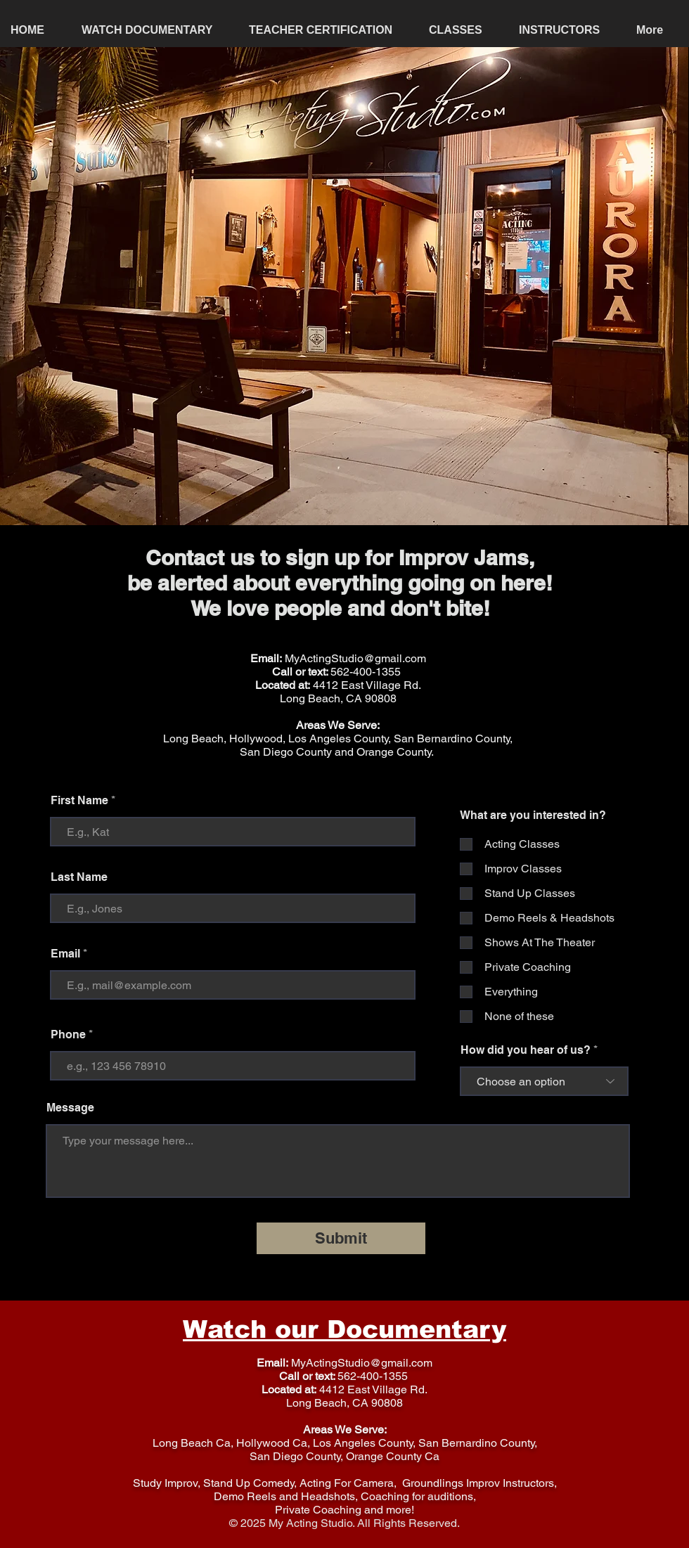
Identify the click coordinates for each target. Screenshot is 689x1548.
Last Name (79, 877)
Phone (68, 1034)
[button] (463, 30)
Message (70, 1108)
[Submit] (341, 1238)
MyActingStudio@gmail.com (355, 658)
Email (65, 954)
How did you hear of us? (526, 1050)
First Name (79, 800)
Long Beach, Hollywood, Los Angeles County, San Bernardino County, (338, 738)
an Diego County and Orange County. (342, 752)
